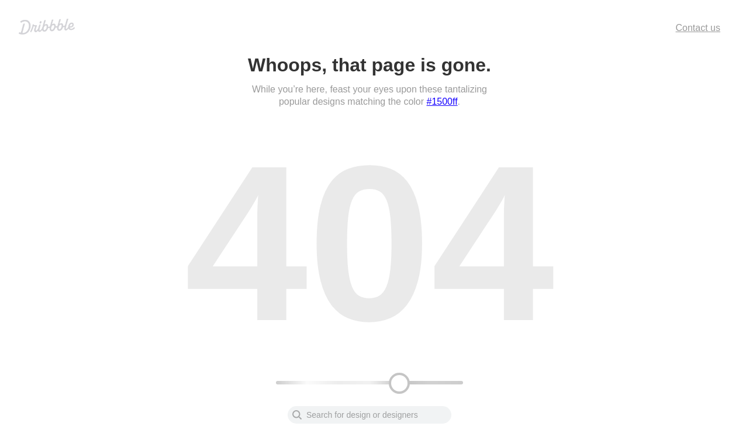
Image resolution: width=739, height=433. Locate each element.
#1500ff (442, 101)
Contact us (698, 28)
